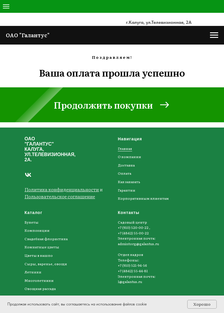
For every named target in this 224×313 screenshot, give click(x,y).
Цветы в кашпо (38, 255)
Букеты (31, 222)
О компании (129, 156)
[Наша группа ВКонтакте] (28, 174)
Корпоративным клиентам (143, 198)
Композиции (37, 230)
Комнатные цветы (41, 247)
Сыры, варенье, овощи (45, 263)
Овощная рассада (40, 288)
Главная (125, 148)
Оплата (124, 173)
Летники (32, 272)
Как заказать (129, 181)
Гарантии (126, 190)
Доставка (126, 165)
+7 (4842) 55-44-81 (133, 270)
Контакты (128, 212)
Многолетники (39, 280)
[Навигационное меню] (6, 6)
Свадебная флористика (46, 238)
